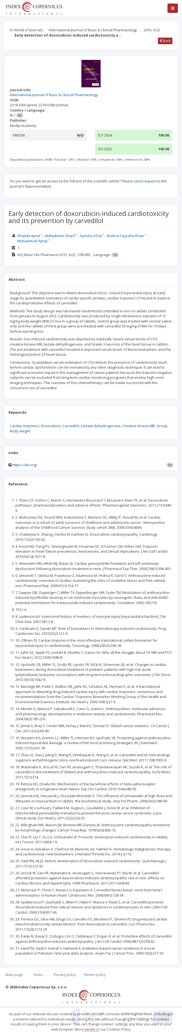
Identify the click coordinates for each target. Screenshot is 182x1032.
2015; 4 (152, 29)
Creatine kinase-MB (138, 425)
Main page (14, 974)
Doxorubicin (51, 425)
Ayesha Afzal (91, 235)
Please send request (138, 181)
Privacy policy (65, 974)
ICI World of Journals (26, 29)
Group (162, 425)
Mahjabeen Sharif (60, 235)
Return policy (95, 974)
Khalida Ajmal (29, 235)
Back (165, 40)
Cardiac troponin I (24, 425)
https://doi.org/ (24, 464)
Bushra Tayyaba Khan (125, 235)
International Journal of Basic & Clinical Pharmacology (93, 29)
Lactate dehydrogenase (101, 425)
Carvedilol (70, 425)
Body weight (20, 431)
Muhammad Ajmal (32, 240)
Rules (38, 974)
